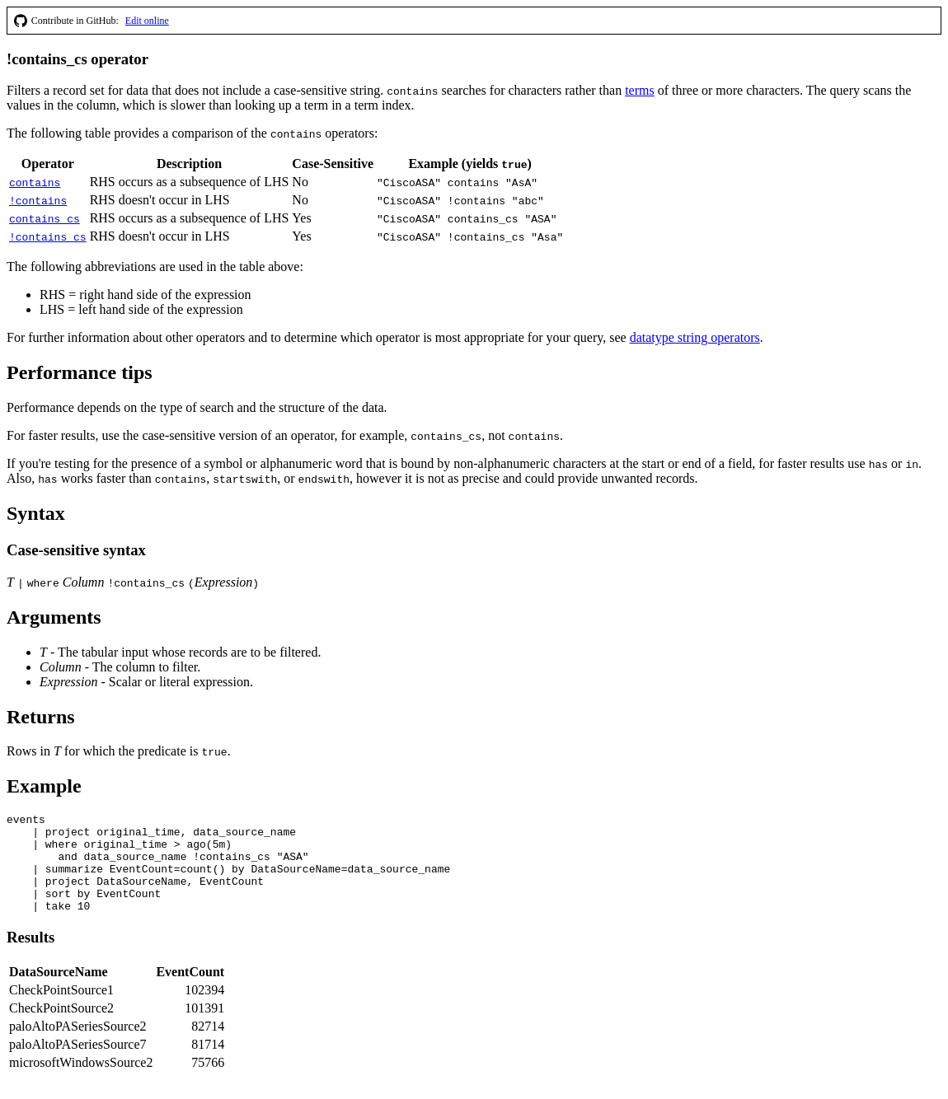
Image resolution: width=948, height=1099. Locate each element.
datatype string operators (695, 337)
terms (640, 90)
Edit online (147, 20)
